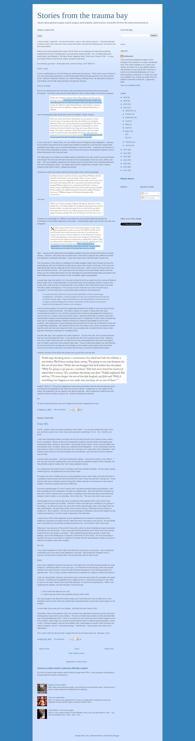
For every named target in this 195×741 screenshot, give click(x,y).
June (127, 121)
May (127, 124)
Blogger (116, 736)
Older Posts (109, 649)
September (129, 117)
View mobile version (76, 653)
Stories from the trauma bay (82, 15)
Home (77, 649)
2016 (125, 153)
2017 (125, 150)
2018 (125, 108)
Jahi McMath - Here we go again (61, 710)
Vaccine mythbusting (56, 697)
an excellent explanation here (55, 348)
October (128, 114)
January (128, 145)
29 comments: (59, 639)
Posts (145, 193)
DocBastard (128, 56)
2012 (125, 167)
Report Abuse (127, 178)
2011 (125, 170)
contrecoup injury (67, 567)
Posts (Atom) (82, 662)
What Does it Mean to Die (96, 56)
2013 (125, 163)
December (129, 111)
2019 (125, 104)
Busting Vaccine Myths (57, 685)
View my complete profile (130, 85)
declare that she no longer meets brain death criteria (57, 316)
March (128, 131)
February (129, 142)
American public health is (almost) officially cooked (62, 668)
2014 (125, 160)
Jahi (40, 36)
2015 (125, 157)
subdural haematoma (64, 565)
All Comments (148, 198)
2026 (125, 97)
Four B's (42, 424)
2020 (125, 101)
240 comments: (60, 410)
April (127, 128)
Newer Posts (44, 649)
